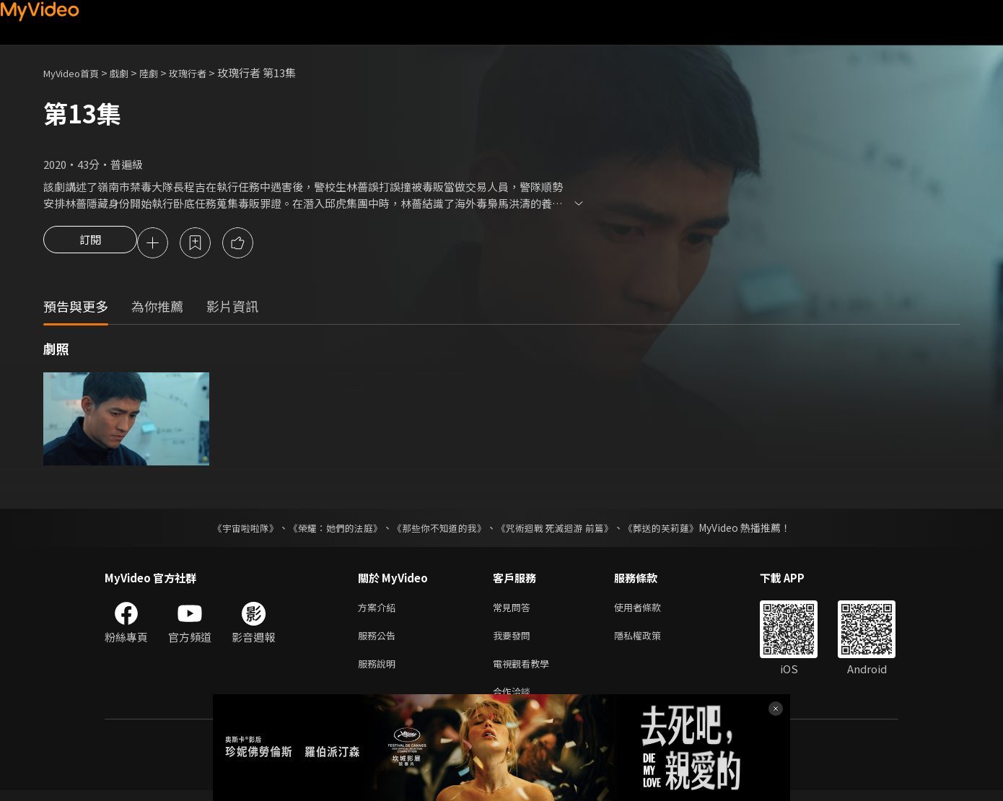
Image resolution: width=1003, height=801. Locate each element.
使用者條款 (650, 610)
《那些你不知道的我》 (438, 529)
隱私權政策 (650, 640)
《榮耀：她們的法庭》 (326, 529)
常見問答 (514, 610)
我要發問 (514, 640)
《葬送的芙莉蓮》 (674, 529)
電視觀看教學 (525, 670)
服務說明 (379, 670)
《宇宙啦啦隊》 (231, 529)
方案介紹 (379, 610)
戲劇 (130, 72)
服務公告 (379, 640)
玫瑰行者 (206, 72)
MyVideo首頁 (76, 72)
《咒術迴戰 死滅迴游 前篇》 (561, 529)
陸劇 (163, 72)
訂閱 (90, 244)
